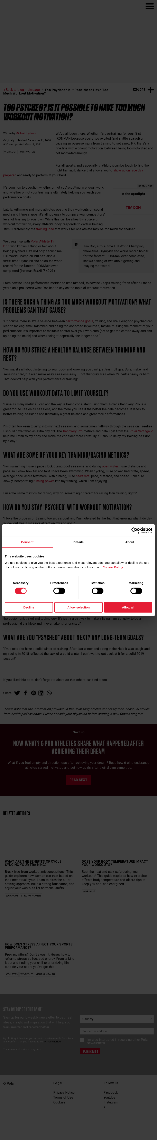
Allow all (128, 607)
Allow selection (78, 607)
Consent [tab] (27, 542)
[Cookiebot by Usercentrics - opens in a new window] (134, 530)
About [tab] (129, 542)
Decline (28, 607)
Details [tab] (78, 542)
